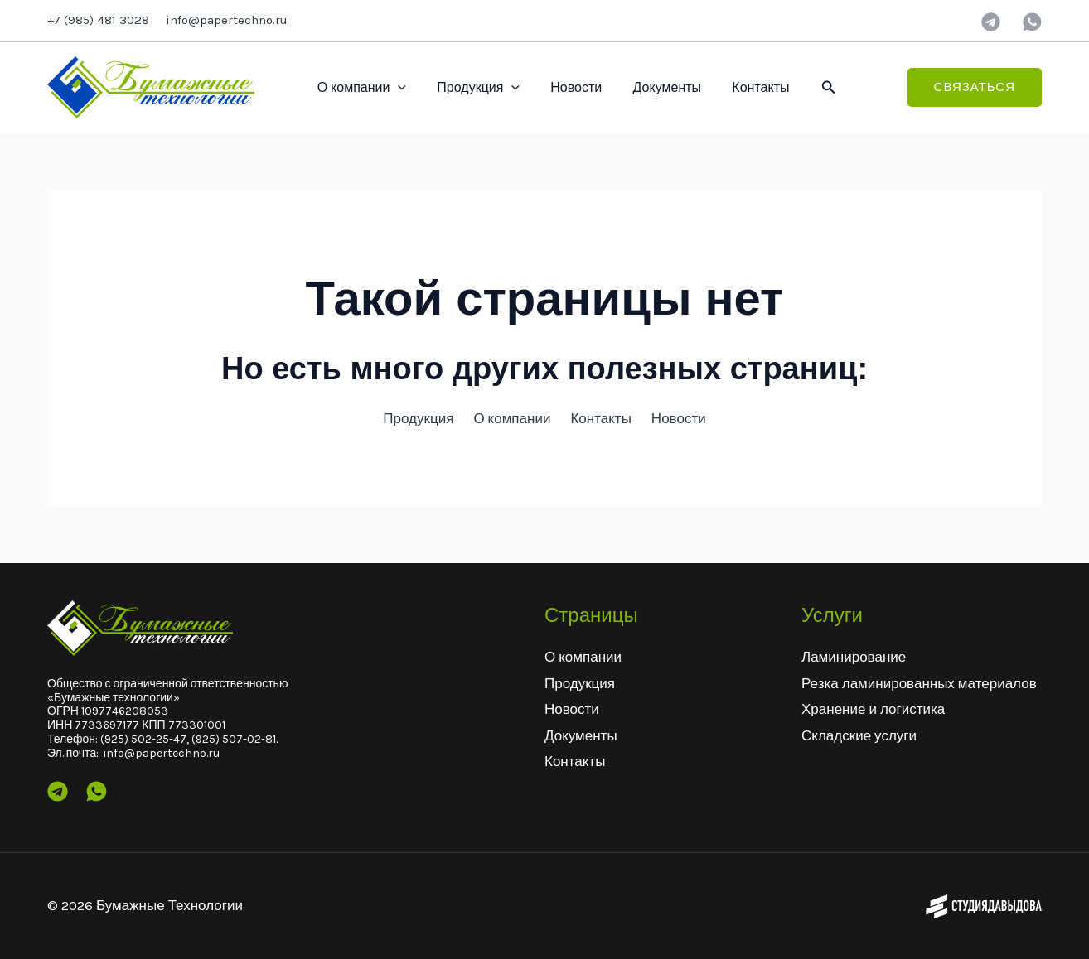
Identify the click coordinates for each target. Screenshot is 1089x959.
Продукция (471, 88)
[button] (807, 88)
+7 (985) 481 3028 (98, 19)
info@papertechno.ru (227, 19)
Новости (565, 87)
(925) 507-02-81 (233, 739)
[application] (396, 88)
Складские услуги (859, 735)
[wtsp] (1032, 21)
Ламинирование (853, 656)
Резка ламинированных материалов (919, 683)
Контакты (740, 87)
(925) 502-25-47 (143, 739)
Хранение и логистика (873, 709)
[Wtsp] (96, 791)
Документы (651, 87)
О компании (359, 88)
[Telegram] (990, 21)
